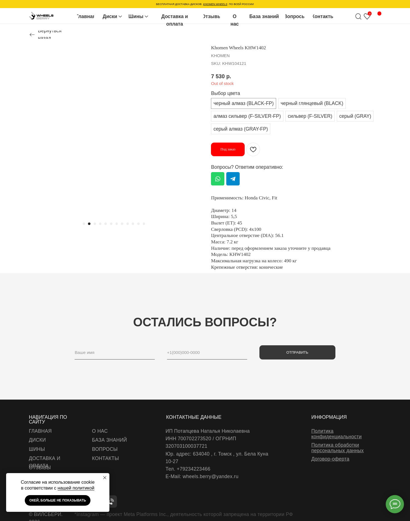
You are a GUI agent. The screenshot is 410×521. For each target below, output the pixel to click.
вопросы (105, 449)
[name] (115, 352)
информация (329, 417)
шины (37, 449)
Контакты (105, 458)
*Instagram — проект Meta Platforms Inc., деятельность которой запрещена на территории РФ (183, 514)
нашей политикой (76, 487)
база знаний (109, 440)
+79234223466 (193, 469)
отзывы (40, 467)
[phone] (207, 352)
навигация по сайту (48, 419)
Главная (40, 431)
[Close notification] (105, 478)
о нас (100, 431)
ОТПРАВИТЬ (297, 352)
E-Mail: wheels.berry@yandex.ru (202, 476)
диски (37, 440)
